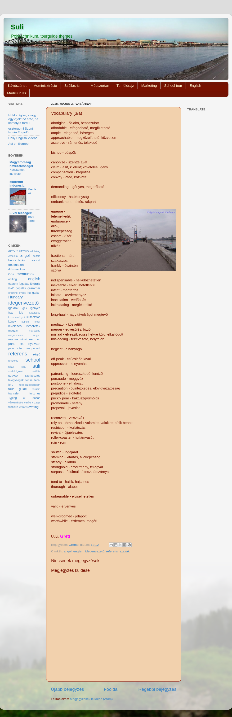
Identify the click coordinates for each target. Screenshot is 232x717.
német (23, 339)
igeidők (13, 308)
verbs (27, 402)
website (13, 407)
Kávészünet (17, 85)
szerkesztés (32, 375)
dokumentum (16, 269)
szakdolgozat (15, 371)
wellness (24, 407)
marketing (34, 330)
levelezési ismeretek (24, 326)
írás (10, 312)
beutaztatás (16, 260)
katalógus (34, 312)
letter (37, 321)
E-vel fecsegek (20, 213)
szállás (36, 371)
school (33, 360)
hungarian (33, 292)
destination (16, 265)
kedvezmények (16, 317)
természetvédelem (29, 384)
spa (24, 366)
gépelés (21, 288)
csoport (35, 260)
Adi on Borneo (18, 143)
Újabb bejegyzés (67, 689)
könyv (12, 321)
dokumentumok (21, 274)
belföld (36, 255)
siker (11, 366)
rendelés (13, 360)
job (21, 312)
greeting (13, 292)
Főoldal (111, 689)
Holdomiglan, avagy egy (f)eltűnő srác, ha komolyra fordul (23, 119)
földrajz (35, 283)
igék (24, 308)
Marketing (149, 85)
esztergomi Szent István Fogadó (20, 130)
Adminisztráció (45, 85)
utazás (36, 398)
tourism (36, 389)
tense (29, 380)
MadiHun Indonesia (16, 183)
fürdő (11, 288)
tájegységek (16, 380)
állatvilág (35, 251)
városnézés (15, 402)
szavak (124, 551)
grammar (33, 288)
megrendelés (15, 335)
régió (36, 354)
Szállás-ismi (73, 85)
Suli (17, 27)
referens (112, 551)
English (195, 85)
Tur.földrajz (125, 85)
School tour (173, 85)
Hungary (15, 297)
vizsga (36, 402)
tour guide (17, 389)
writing (34, 407)
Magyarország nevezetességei (21, 164)
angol (67, 551)
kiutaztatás (33, 317)
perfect (35, 348)
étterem (13, 283)
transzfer (13, 393)
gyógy (22, 292)
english (78, 551)
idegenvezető (94, 551)
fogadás (24, 283)
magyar (13, 330)
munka (13, 339)
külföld (25, 321)
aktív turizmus (18, 251)
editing (12, 279)
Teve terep (31, 219)
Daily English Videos (22, 138)
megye (36, 335)
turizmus (34, 393)
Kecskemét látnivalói (16, 171)
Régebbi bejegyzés (157, 689)
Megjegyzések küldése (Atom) (91, 699)
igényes (35, 308)
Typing (12, 398)
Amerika (13, 255)
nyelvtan (34, 343)
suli (36, 366)
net (21, 343)
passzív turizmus (19, 348)
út (24, 398)
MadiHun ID (16, 93)
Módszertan (100, 85)
